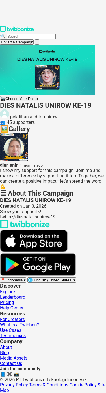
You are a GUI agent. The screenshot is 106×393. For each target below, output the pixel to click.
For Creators (12, 319)
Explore (7, 291)
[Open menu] (37, 42)
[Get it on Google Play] (38, 274)
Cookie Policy (83, 385)
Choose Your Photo (19, 99)
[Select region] (13, 280)
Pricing (7, 302)
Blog (4, 352)
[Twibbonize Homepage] (17, 30)
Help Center (12, 308)
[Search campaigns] (31, 36)
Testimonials (13, 335)
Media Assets (13, 358)
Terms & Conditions (48, 385)
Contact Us (11, 363)
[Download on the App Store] (34, 250)
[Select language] (51, 280)
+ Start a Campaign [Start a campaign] (17, 42)
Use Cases (10, 330)
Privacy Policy (14, 385)
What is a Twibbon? (19, 325)
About (6, 347)
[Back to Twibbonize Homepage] (25, 227)
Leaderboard (12, 297)
